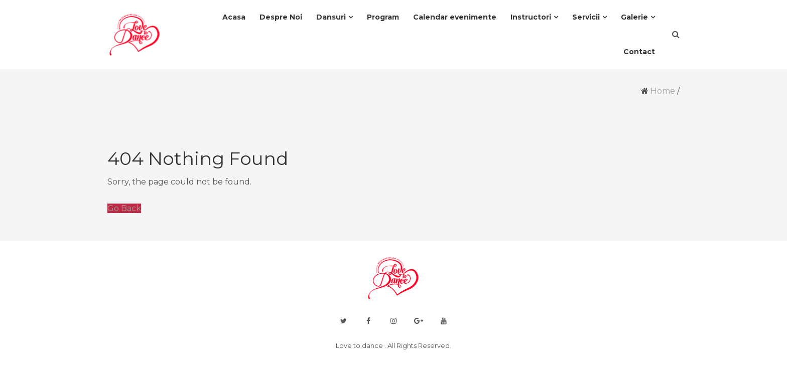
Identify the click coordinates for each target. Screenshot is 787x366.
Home (662, 91)
